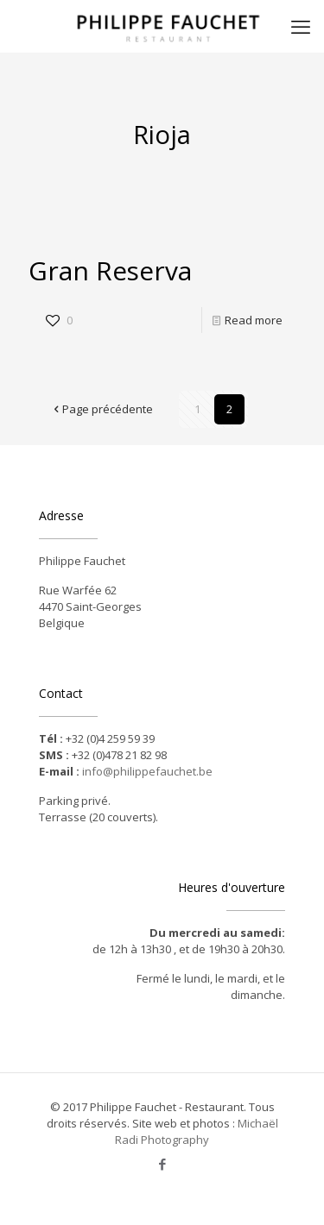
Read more (254, 320)
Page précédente (102, 409)
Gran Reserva (110, 270)
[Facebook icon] (162, 1163)
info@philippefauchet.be (147, 771)
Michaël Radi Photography (196, 1131)
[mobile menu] (300, 26)
